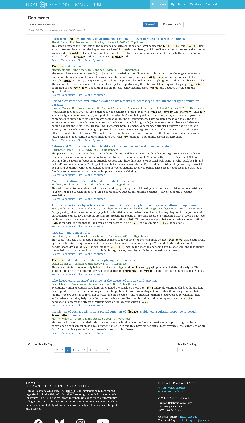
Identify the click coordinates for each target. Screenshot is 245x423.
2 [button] (73, 349)
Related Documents (63, 60)
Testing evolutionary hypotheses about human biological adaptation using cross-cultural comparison (124, 205)
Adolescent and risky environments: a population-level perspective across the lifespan (120, 39)
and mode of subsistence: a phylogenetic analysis (93, 260)
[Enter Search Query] (85, 24)
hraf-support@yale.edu (196, 420)
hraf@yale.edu (188, 416)
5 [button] (90, 349)
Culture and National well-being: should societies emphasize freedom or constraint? (111, 146)
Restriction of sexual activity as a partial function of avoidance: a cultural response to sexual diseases (124, 313)
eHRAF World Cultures (171, 387)
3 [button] (79, 349)
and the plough (69, 66)
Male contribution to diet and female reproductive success (93, 181)
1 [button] (67, 349)
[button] (102, 350)
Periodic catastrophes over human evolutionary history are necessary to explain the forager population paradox (125, 102)
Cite (79, 60)
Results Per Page (187, 344)
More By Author (95, 60)
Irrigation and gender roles (71, 232)
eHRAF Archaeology (170, 391)
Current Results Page (41, 344)
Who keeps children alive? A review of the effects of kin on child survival (104, 280)
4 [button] (84, 349)
